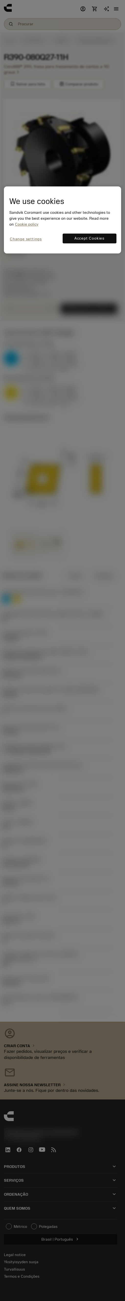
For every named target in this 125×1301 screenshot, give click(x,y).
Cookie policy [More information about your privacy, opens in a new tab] (26, 224)
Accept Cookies (89, 238)
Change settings (26, 239)
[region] (62, 219)
